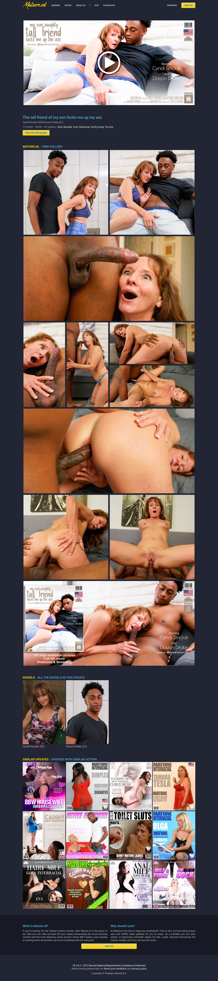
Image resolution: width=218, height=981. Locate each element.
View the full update (36, 132)
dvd (97, 5)
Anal (60, 127)
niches (67, 5)
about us (80, 5)
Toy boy (109, 127)
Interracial (84, 127)
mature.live (109, 5)
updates (55, 5)
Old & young (97, 127)
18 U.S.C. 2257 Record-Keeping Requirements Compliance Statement (109, 965)
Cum (75, 127)
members (172, 5)
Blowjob (67, 127)
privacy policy (139, 968)
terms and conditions (115, 968)
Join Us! (188, 5)
